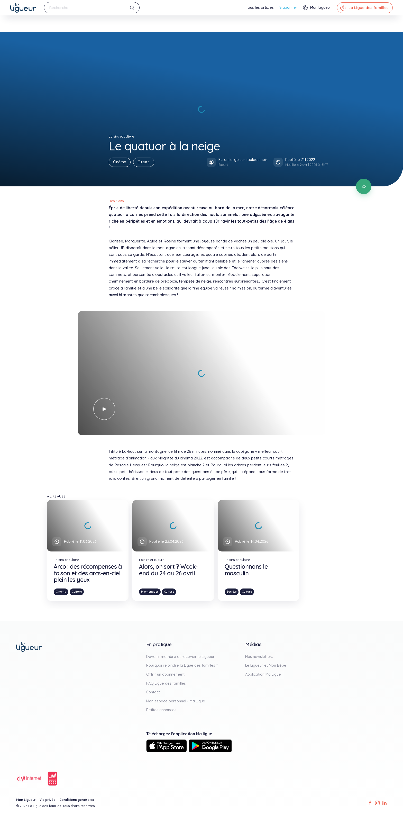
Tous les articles (260, 7)
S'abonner (288, 7)
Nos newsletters (259, 656)
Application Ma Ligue (263, 674)
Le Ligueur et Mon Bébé (265, 665)
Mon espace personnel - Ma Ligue (175, 701)
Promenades (150, 591)
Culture (144, 162)
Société (231, 591)
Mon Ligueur (26, 800)
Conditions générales (76, 800)
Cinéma (119, 162)
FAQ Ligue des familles (166, 683)
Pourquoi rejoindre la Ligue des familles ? (182, 665)
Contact (153, 692)
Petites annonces (161, 710)
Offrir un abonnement (165, 674)
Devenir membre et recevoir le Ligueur (180, 656)
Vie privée (48, 800)
